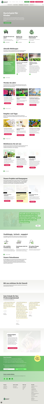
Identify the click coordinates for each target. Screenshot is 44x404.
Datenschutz (32, 399)
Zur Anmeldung (20, 42)
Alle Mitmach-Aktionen (8, 108)
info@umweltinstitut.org (8, 366)
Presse (23, 388)
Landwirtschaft (10, 4)
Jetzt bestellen (9, 162)
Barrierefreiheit (33, 398)
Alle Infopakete (7, 171)
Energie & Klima (15, 4)
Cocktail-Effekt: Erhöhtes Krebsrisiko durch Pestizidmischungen (9, 63)
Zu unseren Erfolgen (7, 254)
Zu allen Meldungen (7, 77)
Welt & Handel (26, 4)
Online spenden (33, 395)
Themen (4, 384)
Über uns (38, 225)
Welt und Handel (5, 388)
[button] (1, 402)
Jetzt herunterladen (7, 22)
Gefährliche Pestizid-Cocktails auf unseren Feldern (35, 64)
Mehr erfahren (9, 198)
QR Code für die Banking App (34, 396)
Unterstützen (32, 4)
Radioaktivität (21, 4)
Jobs (23, 389)
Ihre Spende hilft (33, 42)
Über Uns (24, 384)
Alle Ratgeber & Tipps (7, 138)
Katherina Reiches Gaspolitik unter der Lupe (22, 64)
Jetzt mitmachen (7, 42)
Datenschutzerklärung (7, 367)
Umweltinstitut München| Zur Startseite (4, 2)
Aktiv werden (15, 384)
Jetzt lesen (35, 132)
